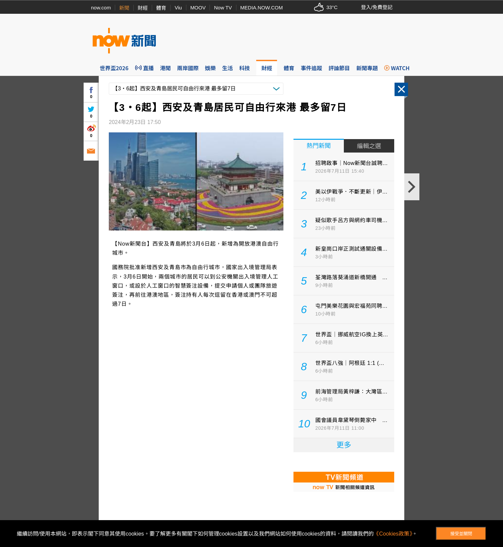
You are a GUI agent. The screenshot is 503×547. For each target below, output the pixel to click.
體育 (161, 8)
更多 (343, 445)
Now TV (223, 7)
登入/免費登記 (377, 7)
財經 (143, 8)
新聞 (124, 8)
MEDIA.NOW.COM (261, 7)
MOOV (198, 7)
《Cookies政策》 (393, 534)
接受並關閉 (461, 533)
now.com (101, 7)
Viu (178, 7)
